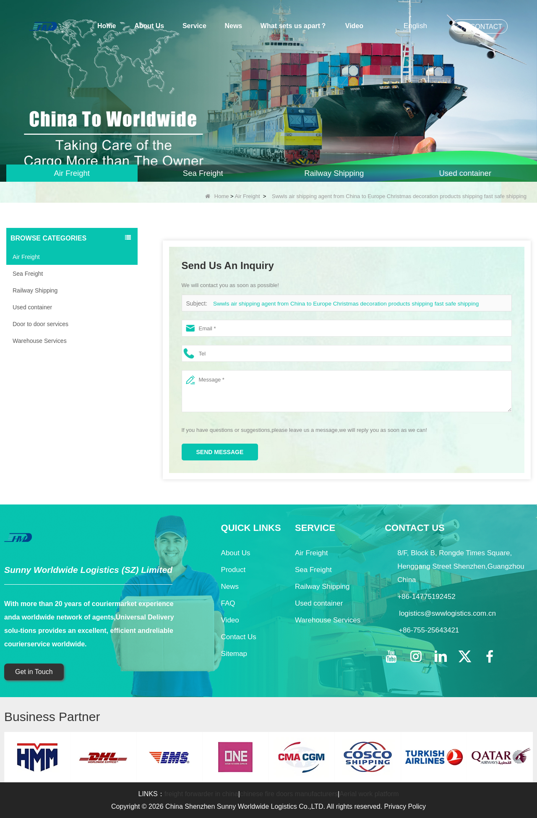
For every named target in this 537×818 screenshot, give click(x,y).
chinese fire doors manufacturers (289, 793)
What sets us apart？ (294, 25)
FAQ (228, 603)
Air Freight (247, 196)
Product (233, 570)
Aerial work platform (369, 793)
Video (354, 25)
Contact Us (238, 637)
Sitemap (234, 654)
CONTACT (486, 26)
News (233, 25)
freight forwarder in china (201, 793)
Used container (32, 307)
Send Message (220, 452)
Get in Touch (34, 671)
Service (194, 25)
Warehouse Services (40, 340)
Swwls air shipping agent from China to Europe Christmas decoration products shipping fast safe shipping (340, 304)
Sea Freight (28, 273)
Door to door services (40, 324)
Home (106, 25)
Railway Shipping (35, 290)
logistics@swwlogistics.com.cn (447, 613)
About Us (149, 25)
